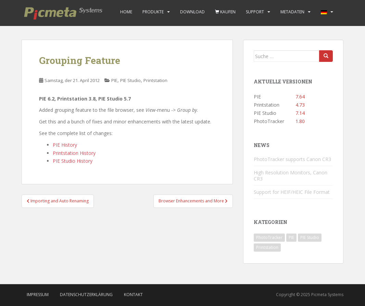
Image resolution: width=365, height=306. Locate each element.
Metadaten (292, 12)
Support (255, 12)
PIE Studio (130, 80)
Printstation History (74, 153)
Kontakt (133, 294)
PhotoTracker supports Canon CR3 (292, 159)
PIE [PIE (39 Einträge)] (291, 237)
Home (126, 12)
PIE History (65, 145)
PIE (114, 80)
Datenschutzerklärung (86, 294)
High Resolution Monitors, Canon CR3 (290, 175)
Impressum (38, 294)
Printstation (155, 80)
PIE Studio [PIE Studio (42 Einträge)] (309, 237)
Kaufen (225, 12)
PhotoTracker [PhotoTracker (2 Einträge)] (269, 237)
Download (192, 12)
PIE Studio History (72, 161)
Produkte (153, 12)
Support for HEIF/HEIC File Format (292, 192)
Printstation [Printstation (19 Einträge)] (267, 247)
